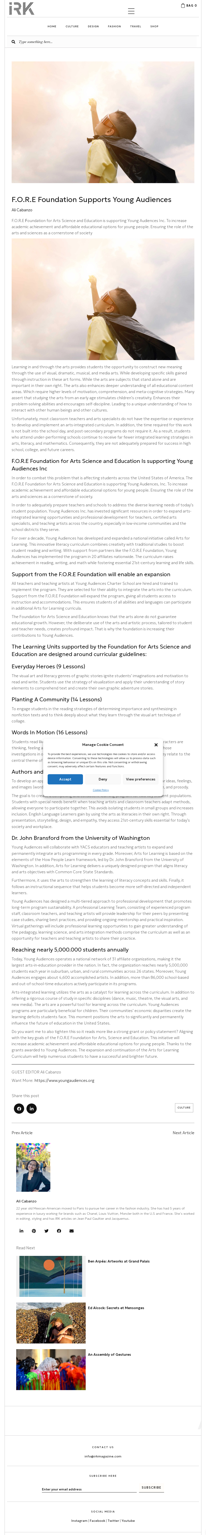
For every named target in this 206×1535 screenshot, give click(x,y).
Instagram (79, 1498)
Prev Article (22, 1132)
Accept (65, 779)
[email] (89, 1466)
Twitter (114, 1498)
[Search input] (102, 42)
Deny (103, 779)
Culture (184, 1107)
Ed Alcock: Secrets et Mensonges (116, 1308)
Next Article (183, 1132)
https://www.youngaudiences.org (64, 1080)
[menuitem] (28, 1530)
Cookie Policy (101, 790)
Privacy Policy (182, 1516)
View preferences (140, 779)
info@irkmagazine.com (103, 1433)
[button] (156, 744)
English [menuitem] (31, 1530)
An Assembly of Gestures (109, 1354)
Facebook (97, 1498)
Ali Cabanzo (26, 1201)
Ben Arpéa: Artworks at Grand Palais (119, 1261)
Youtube (128, 1498)
